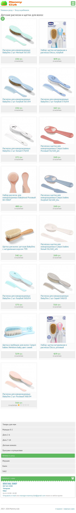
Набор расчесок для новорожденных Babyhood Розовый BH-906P (19, 197)
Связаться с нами (69, 509)
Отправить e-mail (9, 496)
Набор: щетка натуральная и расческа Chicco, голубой (54, 51)
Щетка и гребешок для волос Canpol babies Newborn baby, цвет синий (19, 346)
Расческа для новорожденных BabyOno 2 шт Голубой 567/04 (17, 100)
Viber (5, 491)
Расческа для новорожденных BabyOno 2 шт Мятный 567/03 (16, 51)
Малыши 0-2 (39, 429)
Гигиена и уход (6, 10)
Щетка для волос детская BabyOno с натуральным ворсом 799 (19, 247)
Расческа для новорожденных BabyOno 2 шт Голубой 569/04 (17, 297)
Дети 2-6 (39, 435)
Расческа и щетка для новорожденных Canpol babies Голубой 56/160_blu (55, 197)
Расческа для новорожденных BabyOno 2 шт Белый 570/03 (16, 149)
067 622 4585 (8, 486)
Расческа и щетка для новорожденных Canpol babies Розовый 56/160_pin (55, 148)
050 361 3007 (10, 483)
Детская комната (39, 445)
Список (73, 3)
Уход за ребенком (22, 10)
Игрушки (39, 461)
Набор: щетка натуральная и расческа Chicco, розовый (54, 346)
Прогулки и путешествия (39, 450)
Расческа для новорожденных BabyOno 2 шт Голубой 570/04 (55, 100)
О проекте (58, 509)
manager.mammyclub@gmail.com (32, 496)
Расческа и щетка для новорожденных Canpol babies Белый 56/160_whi (55, 246)
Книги (39, 466)
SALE (5, 471)
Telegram (6, 488)
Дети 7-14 (39, 440)
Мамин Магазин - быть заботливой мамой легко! (11, 3)
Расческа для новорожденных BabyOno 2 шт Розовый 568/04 (17, 395)
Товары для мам (39, 424)
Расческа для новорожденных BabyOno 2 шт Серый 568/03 (54, 297)
